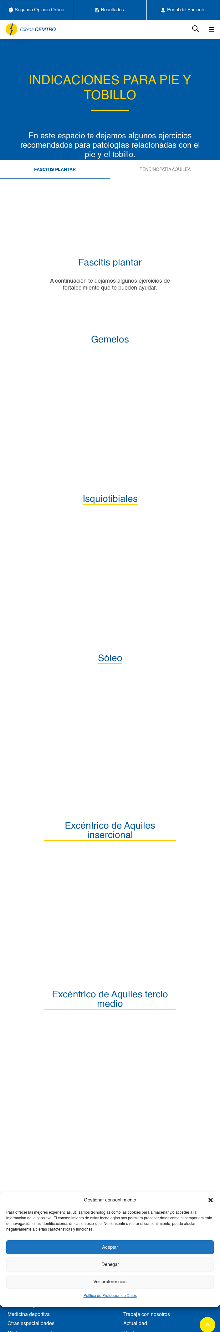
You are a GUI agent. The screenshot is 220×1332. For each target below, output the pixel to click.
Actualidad (135, 1323)
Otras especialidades (31, 1323)
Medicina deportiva (29, 1314)
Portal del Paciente (183, 10)
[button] (210, 1200)
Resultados (109, 10)
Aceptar (110, 1247)
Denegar (110, 1264)
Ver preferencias (110, 1281)
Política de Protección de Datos (110, 1296)
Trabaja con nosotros (146, 1314)
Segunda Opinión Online (36, 10)
